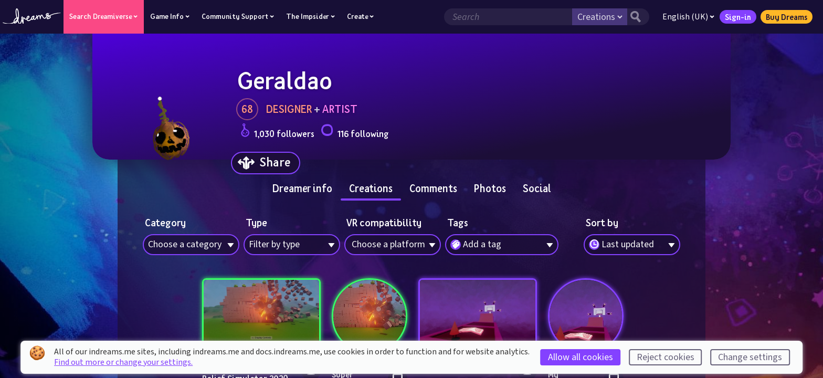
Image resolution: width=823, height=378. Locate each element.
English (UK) (688, 17)
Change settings (750, 357)
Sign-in (737, 17)
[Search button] (638, 16)
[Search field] (508, 16)
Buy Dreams (786, 17)
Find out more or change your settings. (123, 362)
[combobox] (632, 244)
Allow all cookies (580, 357)
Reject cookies (665, 357)
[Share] (265, 163)
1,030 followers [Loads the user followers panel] (277, 132)
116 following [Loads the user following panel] (354, 132)
